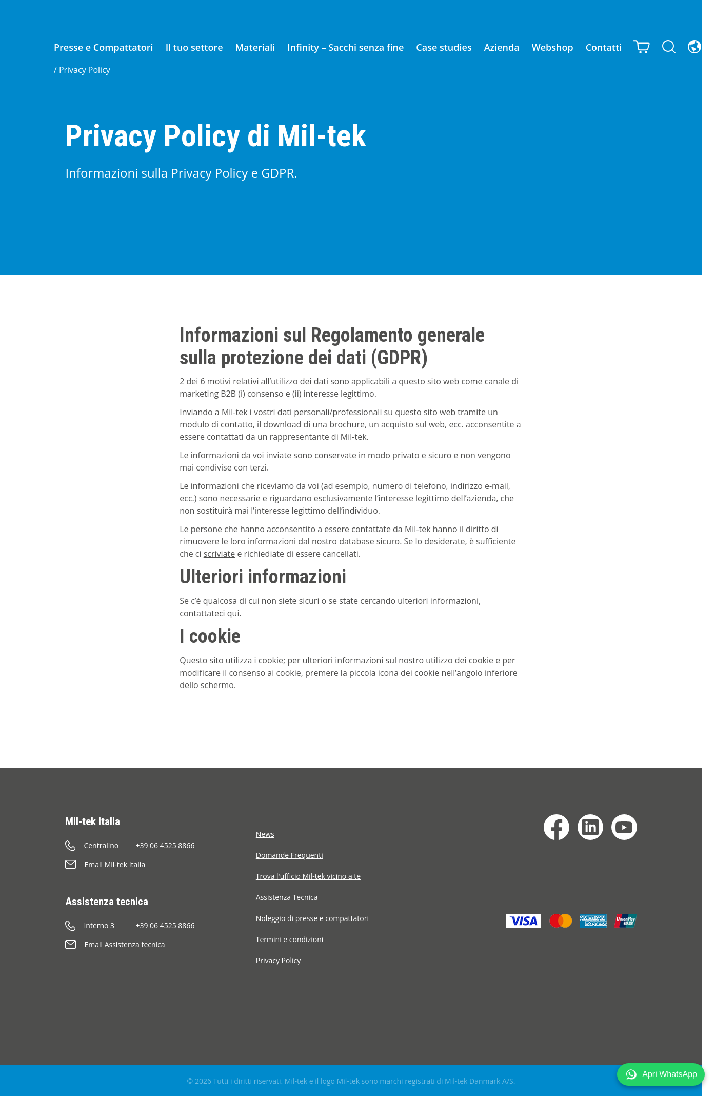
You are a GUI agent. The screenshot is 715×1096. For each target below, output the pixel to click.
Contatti (604, 47)
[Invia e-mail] (160, 864)
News (265, 834)
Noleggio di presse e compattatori (312, 918)
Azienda (502, 47)
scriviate (219, 553)
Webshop (552, 47)
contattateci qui (209, 613)
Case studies (443, 47)
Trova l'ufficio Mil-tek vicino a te (308, 876)
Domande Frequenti (289, 855)
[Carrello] (642, 45)
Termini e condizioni (290, 939)
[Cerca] (669, 45)
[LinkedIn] (590, 827)
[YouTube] (624, 827)
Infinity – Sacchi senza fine (345, 47)
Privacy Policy (84, 69)
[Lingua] (695, 45)
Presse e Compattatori (103, 47)
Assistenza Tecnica (287, 897)
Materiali (255, 47)
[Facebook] (556, 827)
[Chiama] (160, 845)
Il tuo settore (194, 47)
